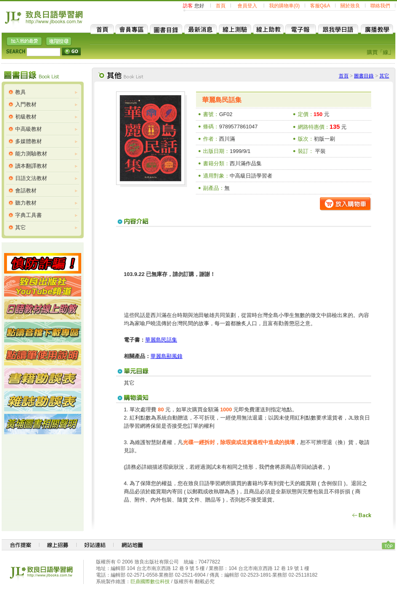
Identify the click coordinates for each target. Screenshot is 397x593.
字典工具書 (28, 215)
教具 (20, 92)
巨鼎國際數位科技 (150, 581)
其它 (20, 227)
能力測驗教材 (31, 154)
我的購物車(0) (284, 6)
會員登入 (247, 6)
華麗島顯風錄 (167, 356)
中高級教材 (28, 129)
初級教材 (26, 117)
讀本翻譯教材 (31, 166)
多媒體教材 (28, 141)
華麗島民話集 (161, 340)
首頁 (221, 6)
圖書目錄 (364, 76)
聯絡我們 (380, 6)
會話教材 (26, 190)
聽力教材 (26, 203)
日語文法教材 (31, 178)
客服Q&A (320, 6)
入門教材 (26, 104)
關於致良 (350, 6)
